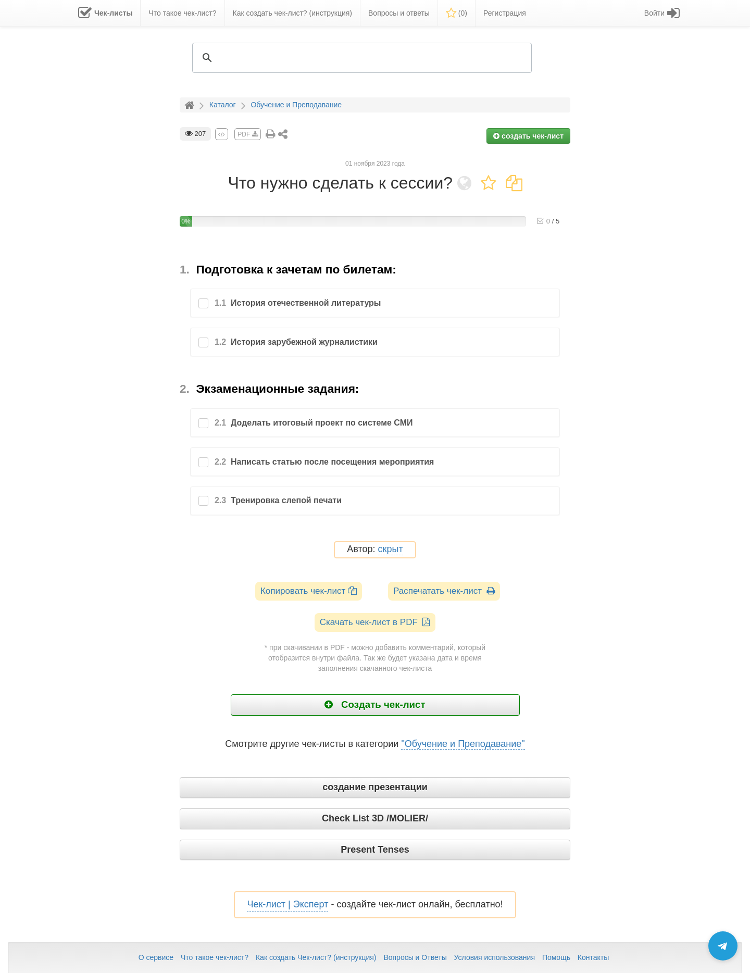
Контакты (593, 957)
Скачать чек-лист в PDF (375, 622)
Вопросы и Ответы (414, 957)
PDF (247, 134)
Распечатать (444, 591)
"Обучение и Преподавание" (462, 744)
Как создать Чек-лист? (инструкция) (316, 957)
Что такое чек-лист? (214, 957)
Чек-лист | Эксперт (287, 904)
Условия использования (494, 957)
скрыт (390, 549)
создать (528, 136)
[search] (360, 58)
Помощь (556, 957)
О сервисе (156, 957)
